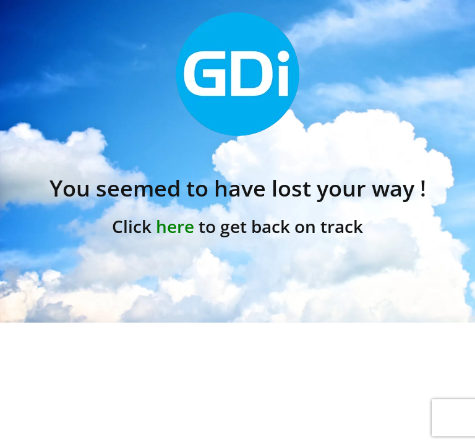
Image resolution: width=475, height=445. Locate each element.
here (175, 226)
